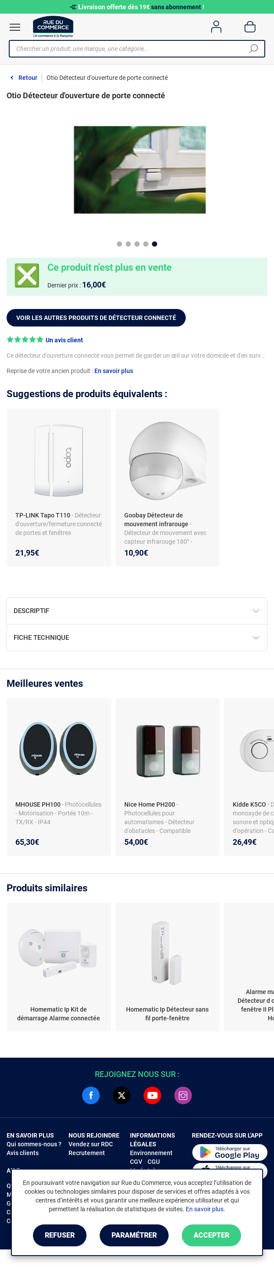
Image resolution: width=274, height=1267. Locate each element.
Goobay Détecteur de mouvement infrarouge (156, 520)
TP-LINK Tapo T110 (42, 515)
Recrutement (86, 1152)
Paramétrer (134, 1235)
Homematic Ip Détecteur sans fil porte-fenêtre (167, 1014)
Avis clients (23, 1152)
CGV (136, 1161)
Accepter (211, 1235)
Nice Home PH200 (150, 804)
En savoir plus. (205, 1209)
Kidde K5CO (250, 804)
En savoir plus (113, 370)
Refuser (60, 1235)
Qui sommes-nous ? (34, 1144)
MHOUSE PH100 (38, 804)
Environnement (151, 1152)
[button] (137, 340)
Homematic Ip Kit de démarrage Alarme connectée (58, 1014)
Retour (27, 77)
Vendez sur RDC (90, 1144)
